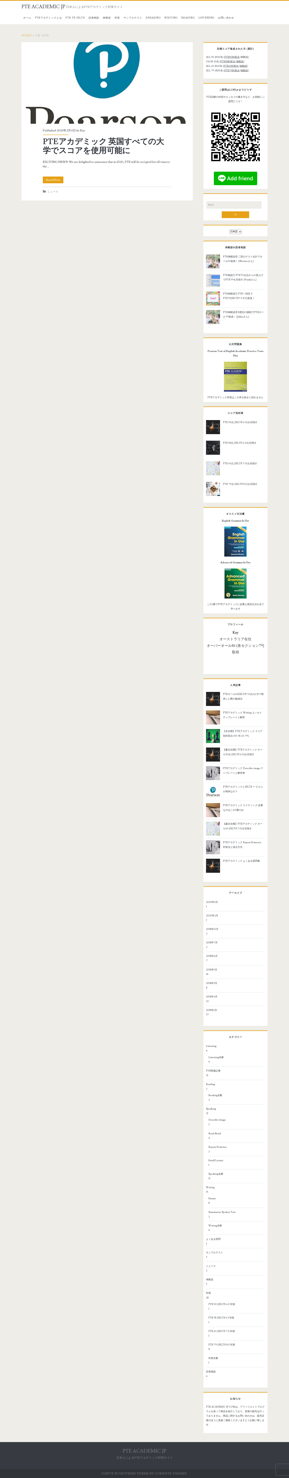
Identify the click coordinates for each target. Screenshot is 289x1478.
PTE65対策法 (231, 66)
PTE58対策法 (227, 61)
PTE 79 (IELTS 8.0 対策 (221, 1344)
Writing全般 (215, 1225)
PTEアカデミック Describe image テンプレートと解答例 (243, 770)
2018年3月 (211, 983)
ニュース (52, 191)
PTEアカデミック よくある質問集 (241, 860)
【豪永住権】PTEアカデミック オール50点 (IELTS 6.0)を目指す (242, 752)
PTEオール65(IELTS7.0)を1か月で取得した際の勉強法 (243, 696)
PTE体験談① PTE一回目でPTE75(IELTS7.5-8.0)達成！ (239, 296)
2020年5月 (212, 902)
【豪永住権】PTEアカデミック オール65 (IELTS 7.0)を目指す (242, 826)
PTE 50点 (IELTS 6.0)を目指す (240, 422)
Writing (171, 17)
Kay (82, 130)
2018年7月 (212, 942)
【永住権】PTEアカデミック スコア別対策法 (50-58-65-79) (242, 733)
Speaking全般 (215, 1173)
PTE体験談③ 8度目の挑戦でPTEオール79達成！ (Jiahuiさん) (243, 314)
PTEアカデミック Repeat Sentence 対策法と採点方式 (242, 844)
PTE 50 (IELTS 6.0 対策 (221, 1304)
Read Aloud (214, 1133)
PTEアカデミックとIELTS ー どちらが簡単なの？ (243, 789)
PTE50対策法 (232, 57)
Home (26, 35)
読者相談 (94, 17)
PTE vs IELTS (75, 17)
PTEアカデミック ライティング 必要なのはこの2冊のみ (243, 807)
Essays (212, 1198)
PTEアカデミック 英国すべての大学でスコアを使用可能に (107, 83)
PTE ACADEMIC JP (43, 7)
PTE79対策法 (231, 70)
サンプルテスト (133, 17)
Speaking (153, 17)
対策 (117, 17)
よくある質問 (213, 1239)
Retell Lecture (215, 1160)
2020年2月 (212, 915)
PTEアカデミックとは (48, 17)
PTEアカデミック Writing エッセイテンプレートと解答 (242, 715)
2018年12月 (212, 929)
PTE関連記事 (213, 1070)
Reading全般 (215, 1095)
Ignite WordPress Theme (125, 1473)
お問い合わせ (226, 17)
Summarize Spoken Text (222, 1212)
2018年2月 (211, 996)
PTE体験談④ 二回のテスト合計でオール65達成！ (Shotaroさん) (242, 259)
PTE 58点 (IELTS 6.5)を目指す (239, 442)
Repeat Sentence (217, 1147)
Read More (54, 180)
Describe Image (217, 1119)
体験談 (107, 17)
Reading (188, 17)
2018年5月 (211, 969)
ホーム (27, 17)
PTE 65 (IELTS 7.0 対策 (221, 1331)
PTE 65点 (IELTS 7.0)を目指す (240, 463)
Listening (207, 17)
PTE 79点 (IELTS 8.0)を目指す (240, 484)
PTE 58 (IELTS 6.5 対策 (221, 1317)
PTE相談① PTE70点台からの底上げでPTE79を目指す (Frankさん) (243, 277)
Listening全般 (216, 1057)
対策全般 (213, 1358)
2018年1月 (211, 1010)
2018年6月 (212, 956)
